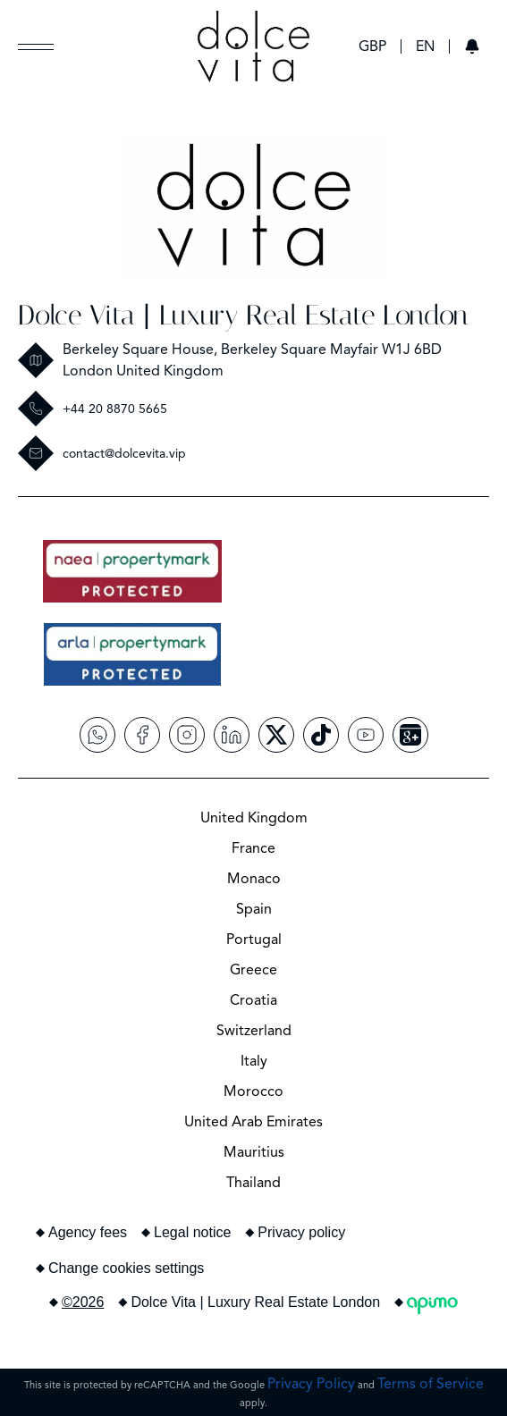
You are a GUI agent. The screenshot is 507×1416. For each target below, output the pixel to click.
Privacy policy (301, 1232)
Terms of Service (430, 1384)
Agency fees (87, 1232)
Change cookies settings (126, 1268)
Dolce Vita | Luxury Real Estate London (243, 315)
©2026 (83, 1302)
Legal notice (192, 1232)
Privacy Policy (311, 1384)
